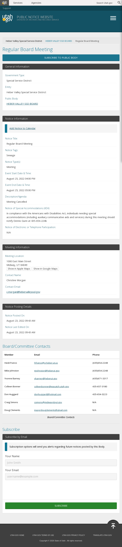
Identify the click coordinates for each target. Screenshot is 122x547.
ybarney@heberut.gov (45, 378)
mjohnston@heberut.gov (47, 370)
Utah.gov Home (17, 535)
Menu (113, 18)
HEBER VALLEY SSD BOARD (59, 40)
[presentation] (61, 487)
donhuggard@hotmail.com (47, 394)
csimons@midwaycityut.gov (48, 402)
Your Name (12, 456)
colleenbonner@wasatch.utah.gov (51, 386)
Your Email (11, 470)
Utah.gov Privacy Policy (73, 535)
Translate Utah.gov (102, 535)
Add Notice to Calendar (23, 128)
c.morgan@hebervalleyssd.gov (23, 291)
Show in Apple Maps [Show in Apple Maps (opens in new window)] (19, 268)
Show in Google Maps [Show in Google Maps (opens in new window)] (46, 268)
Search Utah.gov (104, 3)
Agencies (36, 2)
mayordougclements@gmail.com (50, 410)
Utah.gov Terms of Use (43, 535)
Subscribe (61, 505)
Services (17, 2)
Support (7, 8)
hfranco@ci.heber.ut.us (46, 362)
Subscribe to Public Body (61, 57)
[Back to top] (113, 526)
